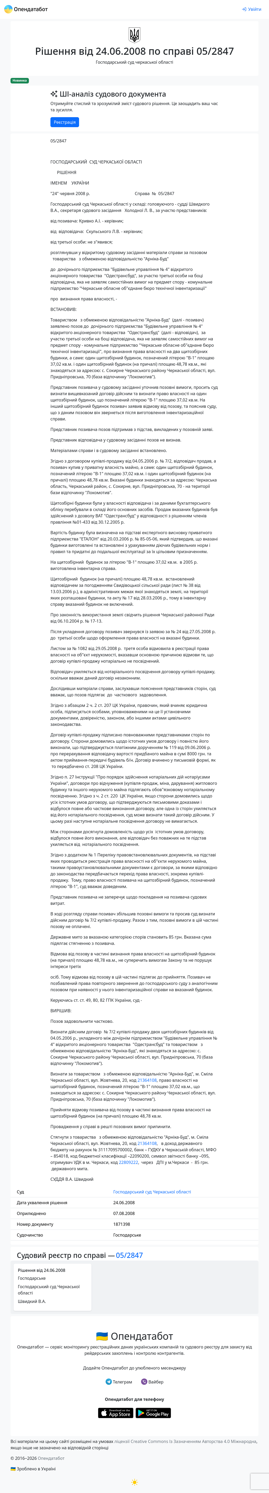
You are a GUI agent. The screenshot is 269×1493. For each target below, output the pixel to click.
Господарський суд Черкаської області (152, 1192)
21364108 (147, 1080)
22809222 (128, 1162)
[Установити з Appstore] (115, 1413)
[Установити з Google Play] (153, 1413)
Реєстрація (65, 122)
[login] (252, 9)
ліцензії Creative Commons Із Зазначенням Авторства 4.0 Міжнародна (185, 1441)
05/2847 (129, 1255)
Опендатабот (51, 1458)
